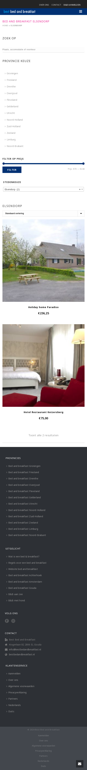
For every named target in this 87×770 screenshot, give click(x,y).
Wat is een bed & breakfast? (22, 556)
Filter (12, 169)
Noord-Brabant (14, 146)
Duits (10, 711)
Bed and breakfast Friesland (22, 472)
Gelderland (11, 106)
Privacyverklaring (16, 692)
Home (5, 25)
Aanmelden (13, 673)
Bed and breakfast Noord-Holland (25, 510)
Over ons (12, 679)
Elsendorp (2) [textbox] (42, 189)
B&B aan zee (14, 594)
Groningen (11, 73)
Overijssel (11, 93)
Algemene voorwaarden (20, 686)
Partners (12, 698)
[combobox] (43, 189)
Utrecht (10, 113)
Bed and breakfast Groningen (23, 466)
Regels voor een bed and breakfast (26, 562)
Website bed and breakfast (22, 569)
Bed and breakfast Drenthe (22, 478)
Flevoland (11, 99)
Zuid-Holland (12, 126)
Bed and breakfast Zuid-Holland (24, 516)
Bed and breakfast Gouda (21, 587)
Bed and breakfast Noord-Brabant (26, 535)
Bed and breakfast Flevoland (23, 491)
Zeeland (10, 132)
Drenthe (10, 86)
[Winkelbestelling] (43, 213)
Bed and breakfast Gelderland (23, 497)
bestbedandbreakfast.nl (22, 654)
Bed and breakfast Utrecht (21, 503)
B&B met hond (15, 600)
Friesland (11, 79)
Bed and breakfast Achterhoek (24, 575)
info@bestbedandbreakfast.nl (25, 649)
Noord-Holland (14, 119)
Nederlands (13, 705)
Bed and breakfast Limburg (22, 528)
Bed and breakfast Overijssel (23, 484)
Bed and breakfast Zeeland (22, 522)
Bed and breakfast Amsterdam (24, 581)
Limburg (10, 139)
